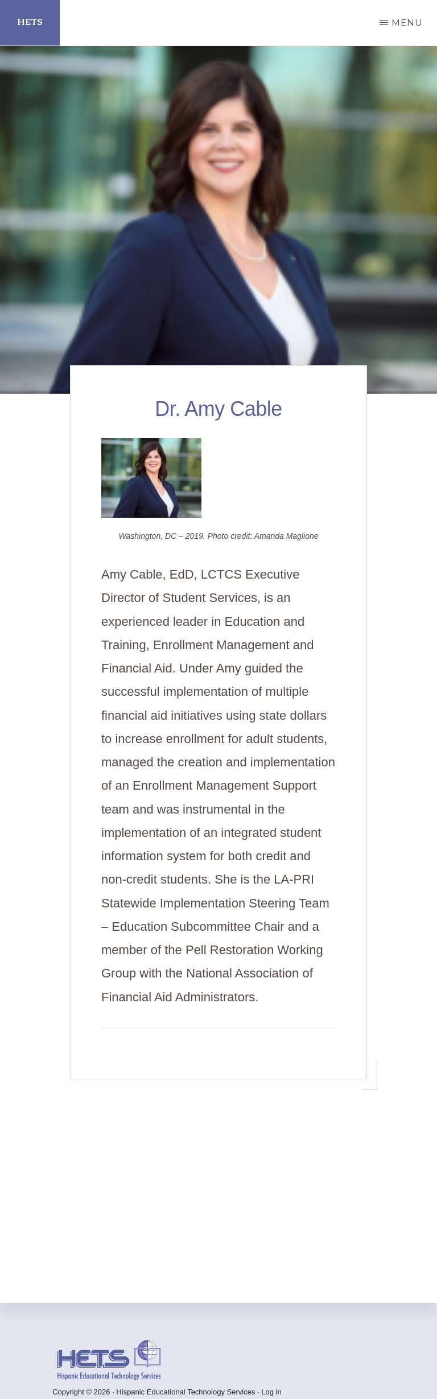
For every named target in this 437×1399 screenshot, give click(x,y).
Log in (271, 1392)
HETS (30, 22)
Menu (407, 22)
